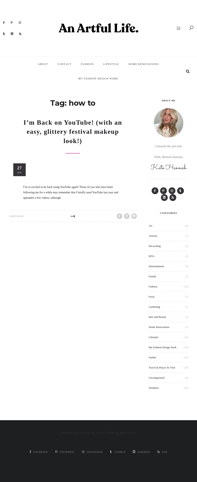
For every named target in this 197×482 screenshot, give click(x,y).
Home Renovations (144, 64)
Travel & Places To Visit (162, 367)
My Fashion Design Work (98, 78)
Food (151, 296)
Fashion (87, 64)
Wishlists (154, 387)
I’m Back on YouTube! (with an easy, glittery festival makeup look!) (73, 131)
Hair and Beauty (157, 316)
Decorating (155, 246)
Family (152, 276)
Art (150, 225)
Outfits (152, 357)
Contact (64, 64)
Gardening (154, 306)
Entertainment (156, 266)
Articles (153, 235)
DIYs (151, 256)
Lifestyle (111, 64)
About (43, 64)
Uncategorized (156, 377)
